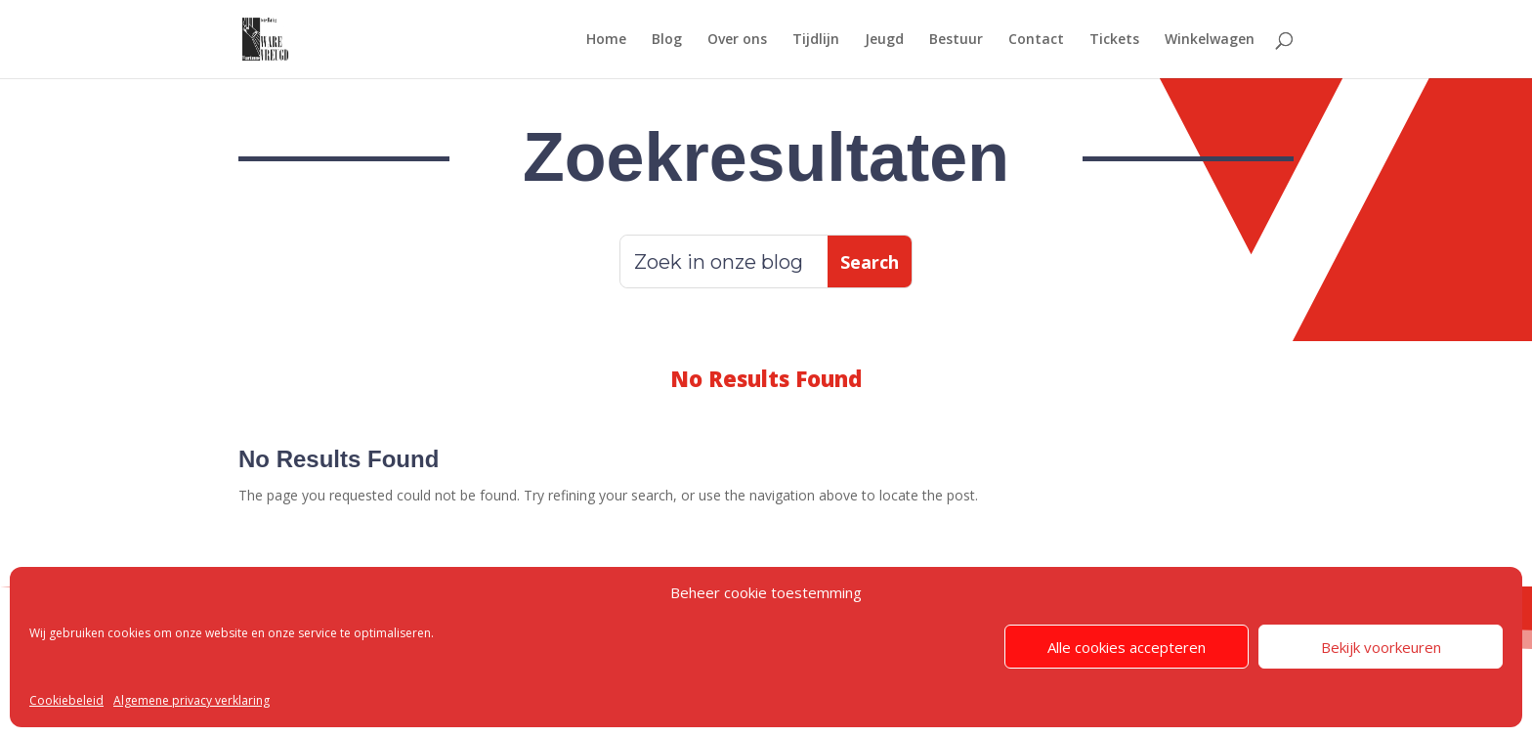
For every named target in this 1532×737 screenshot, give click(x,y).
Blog (667, 40)
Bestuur (956, 40)
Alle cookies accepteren (1126, 647)
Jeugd (884, 40)
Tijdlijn (815, 40)
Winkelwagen (1210, 40)
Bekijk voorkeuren (1381, 647)
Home (606, 40)
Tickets (1114, 40)
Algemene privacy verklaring (191, 700)
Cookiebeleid (66, 700)
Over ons (737, 40)
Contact (1036, 40)
